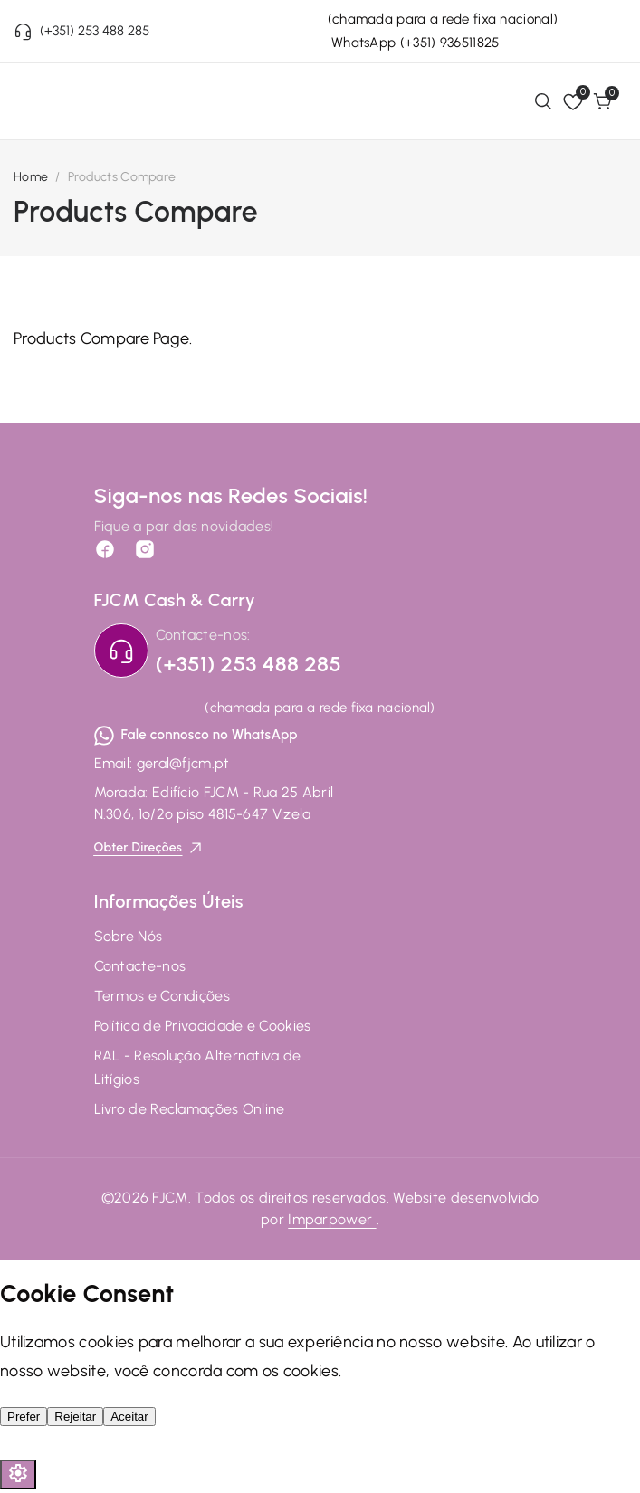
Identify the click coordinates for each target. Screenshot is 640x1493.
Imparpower (332, 1219)
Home (31, 177)
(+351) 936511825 (450, 42)
